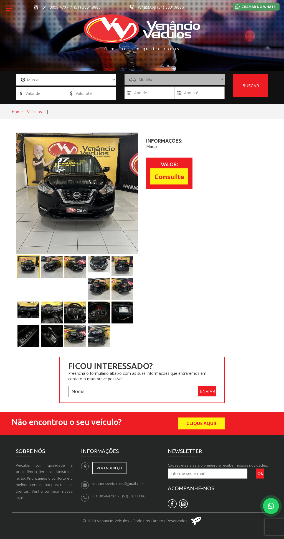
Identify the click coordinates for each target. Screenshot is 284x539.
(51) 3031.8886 (170, 7)
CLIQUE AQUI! (201, 423)
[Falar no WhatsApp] (271, 506)
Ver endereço (109, 467)
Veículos (34, 111)
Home (17, 111)
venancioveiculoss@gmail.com (118, 483)
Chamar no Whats (258, 6)
